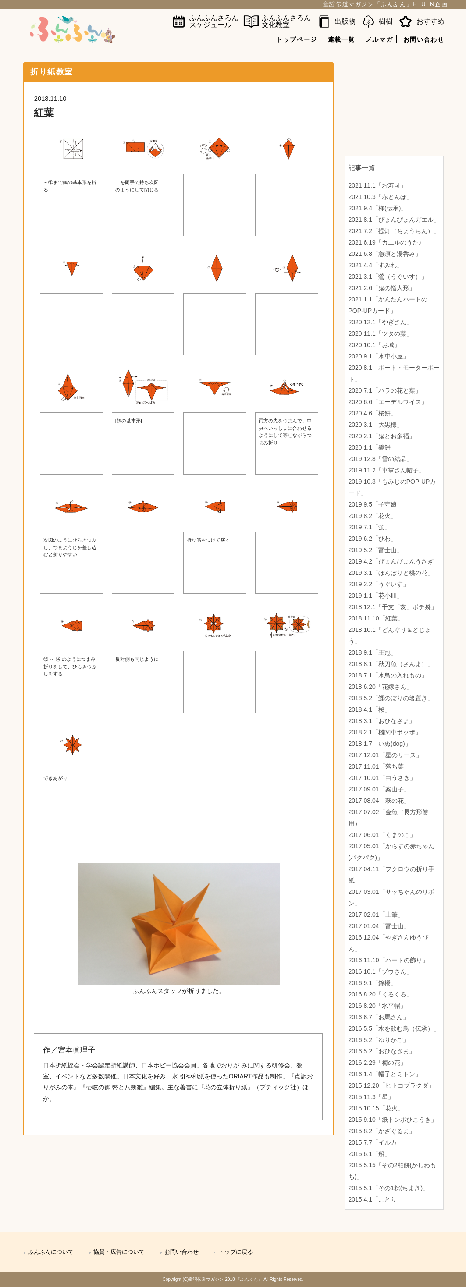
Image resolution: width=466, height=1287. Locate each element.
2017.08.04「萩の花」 (379, 800)
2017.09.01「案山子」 (379, 789)
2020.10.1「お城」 (374, 344)
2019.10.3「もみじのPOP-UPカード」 (392, 487)
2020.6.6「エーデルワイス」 (388, 401)
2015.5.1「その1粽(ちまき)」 (389, 1187)
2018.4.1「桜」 (370, 709)
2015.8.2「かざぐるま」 (382, 1131)
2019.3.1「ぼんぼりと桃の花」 (391, 572)
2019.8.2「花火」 (373, 515)
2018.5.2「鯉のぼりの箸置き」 (391, 698)
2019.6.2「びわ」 (373, 538)
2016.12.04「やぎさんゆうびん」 (388, 943)
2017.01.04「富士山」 (379, 925)
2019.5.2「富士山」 (376, 549)
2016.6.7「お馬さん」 (379, 1017)
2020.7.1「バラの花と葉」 (385, 390)
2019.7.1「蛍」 (370, 527)
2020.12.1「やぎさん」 (381, 322)
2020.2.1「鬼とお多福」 (382, 436)
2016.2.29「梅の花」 (377, 1062)
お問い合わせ (424, 39)
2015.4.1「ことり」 (376, 1199)
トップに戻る (236, 1252)
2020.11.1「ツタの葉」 (381, 333)
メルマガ (379, 39)
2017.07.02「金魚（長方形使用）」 (388, 817)
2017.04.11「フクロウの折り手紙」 (391, 874)
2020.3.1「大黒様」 (376, 424)
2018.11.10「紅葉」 (376, 618)
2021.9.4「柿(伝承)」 (378, 208)
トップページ (296, 39)
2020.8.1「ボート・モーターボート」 (394, 373)
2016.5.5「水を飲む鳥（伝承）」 (394, 1028)
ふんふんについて (51, 1252)
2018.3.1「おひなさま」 (382, 720)
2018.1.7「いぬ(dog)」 (380, 743)
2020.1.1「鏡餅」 (373, 447)
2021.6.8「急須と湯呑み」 (385, 253)
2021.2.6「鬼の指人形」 (382, 287)
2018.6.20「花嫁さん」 (381, 686)
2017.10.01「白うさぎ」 (382, 777)
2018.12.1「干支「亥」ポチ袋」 (393, 606)
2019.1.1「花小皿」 (376, 595)
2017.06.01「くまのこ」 (382, 834)
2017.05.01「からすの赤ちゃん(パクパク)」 (391, 852)
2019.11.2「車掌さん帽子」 (387, 470)
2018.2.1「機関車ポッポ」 (385, 732)
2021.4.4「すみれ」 (376, 265)
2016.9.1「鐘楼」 (373, 982)
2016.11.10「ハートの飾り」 (388, 960)
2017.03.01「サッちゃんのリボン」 (391, 897)
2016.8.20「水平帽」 (377, 1005)
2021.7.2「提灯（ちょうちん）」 (394, 230)
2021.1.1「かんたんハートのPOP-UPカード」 (388, 305)
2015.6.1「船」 (370, 1153)
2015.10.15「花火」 (376, 1108)
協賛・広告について (119, 1252)
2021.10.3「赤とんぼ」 (381, 196)
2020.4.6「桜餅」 (373, 413)
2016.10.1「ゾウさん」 (381, 971)
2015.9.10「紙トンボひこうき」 (393, 1119)
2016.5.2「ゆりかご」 (379, 1039)
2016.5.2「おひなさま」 (382, 1051)
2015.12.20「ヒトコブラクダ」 (391, 1085)
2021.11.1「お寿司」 (377, 185)
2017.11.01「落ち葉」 (379, 766)
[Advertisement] (394, 105)
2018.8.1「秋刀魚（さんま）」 (391, 663)
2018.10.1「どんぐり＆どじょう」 (390, 635)
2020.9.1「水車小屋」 (379, 356)
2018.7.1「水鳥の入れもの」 (388, 675)
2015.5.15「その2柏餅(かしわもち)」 (393, 1171)
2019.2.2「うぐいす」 (379, 584)
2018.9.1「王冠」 (373, 652)
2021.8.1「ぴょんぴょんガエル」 (394, 219)
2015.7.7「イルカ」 (376, 1142)
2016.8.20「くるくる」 (381, 994)
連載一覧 (341, 39)
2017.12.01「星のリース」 (385, 755)
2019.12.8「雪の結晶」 (381, 458)
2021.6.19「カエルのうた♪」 (388, 242)
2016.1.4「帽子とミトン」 (385, 1074)
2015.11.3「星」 (371, 1096)
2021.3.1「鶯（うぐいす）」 (388, 276)
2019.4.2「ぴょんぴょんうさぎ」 (394, 561)
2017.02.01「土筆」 (376, 914)
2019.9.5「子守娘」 (376, 504)
